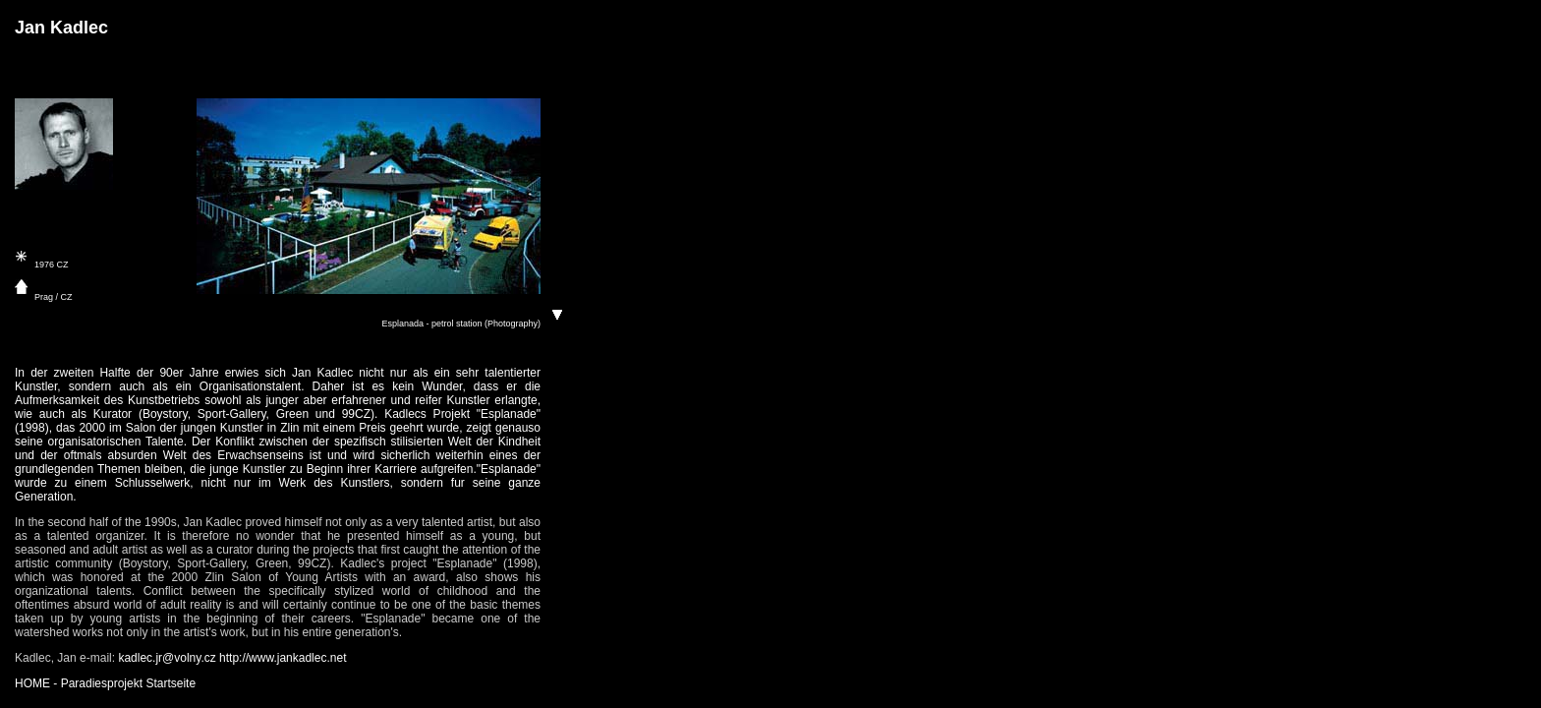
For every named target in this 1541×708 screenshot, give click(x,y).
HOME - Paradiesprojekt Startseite (105, 683)
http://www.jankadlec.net (282, 658)
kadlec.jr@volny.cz (166, 658)
